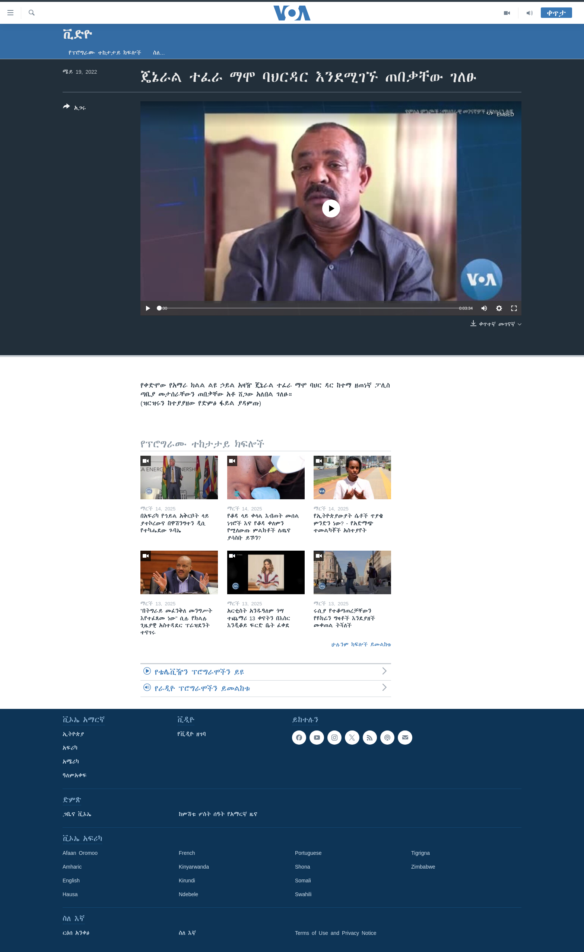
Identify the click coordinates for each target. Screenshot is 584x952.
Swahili (303, 894)
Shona (302, 866)
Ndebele (188, 894)
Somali (303, 880)
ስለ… (159, 53)
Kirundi (187, 880)
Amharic (72, 866)
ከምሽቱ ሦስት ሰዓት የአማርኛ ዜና (218, 814)
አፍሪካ (70, 748)
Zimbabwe (423, 866)
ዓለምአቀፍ (75, 775)
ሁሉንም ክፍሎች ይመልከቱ (361, 644)
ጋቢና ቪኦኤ (77, 814)
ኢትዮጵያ (73, 734)
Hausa (70, 894)
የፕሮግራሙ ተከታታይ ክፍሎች (105, 53)
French (187, 853)
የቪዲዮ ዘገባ (191, 734)
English (71, 880)
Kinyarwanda (194, 866)
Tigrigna (420, 853)
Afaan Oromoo (80, 853)
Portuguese (308, 853)
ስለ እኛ (187, 933)
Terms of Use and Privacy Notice (336, 933)
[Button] (74, 108)
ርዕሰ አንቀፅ (76, 933)
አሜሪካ (71, 761)
